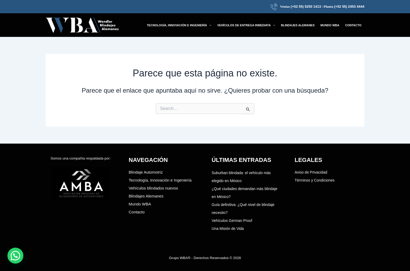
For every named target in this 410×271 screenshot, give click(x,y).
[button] (179, 25)
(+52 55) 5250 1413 (306, 6)
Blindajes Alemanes (146, 196)
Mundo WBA (140, 204)
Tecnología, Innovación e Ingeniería (160, 180)
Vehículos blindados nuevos (153, 188)
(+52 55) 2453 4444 (349, 6)
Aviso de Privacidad (311, 172)
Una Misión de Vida (228, 228)
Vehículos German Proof (232, 220)
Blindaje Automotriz (146, 172)
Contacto (137, 212)
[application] (209, 25)
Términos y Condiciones (315, 180)
